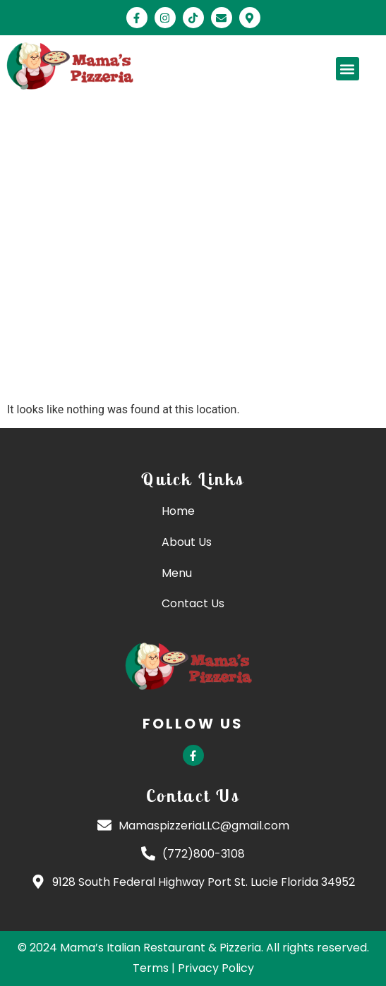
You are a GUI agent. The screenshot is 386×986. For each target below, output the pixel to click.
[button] (347, 68)
